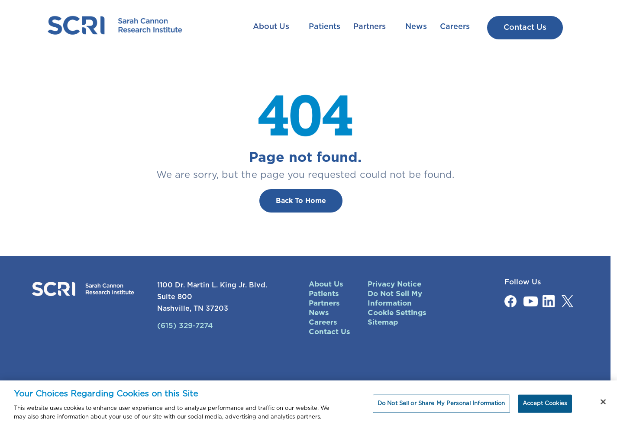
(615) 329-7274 (185, 325)
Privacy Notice (394, 284)
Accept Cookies (545, 406)
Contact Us (329, 331)
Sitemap (383, 322)
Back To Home (301, 200)
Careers (455, 27)
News (416, 27)
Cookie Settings (397, 312)
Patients (324, 27)
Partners (370, 27)
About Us (272, 27)
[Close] (603, 405)
